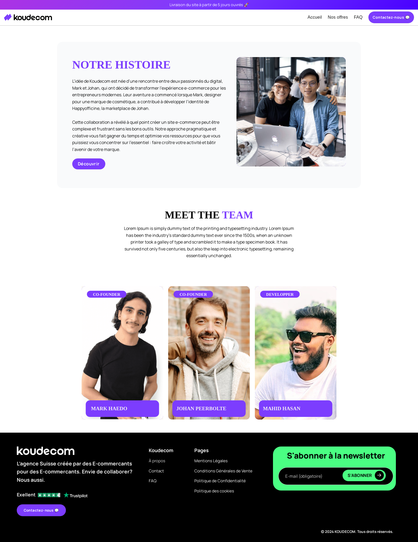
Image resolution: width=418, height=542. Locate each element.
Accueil (315, 17)
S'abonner (366, 475)
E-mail (335, 462)
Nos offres (338, 17)
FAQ (358, 17)
